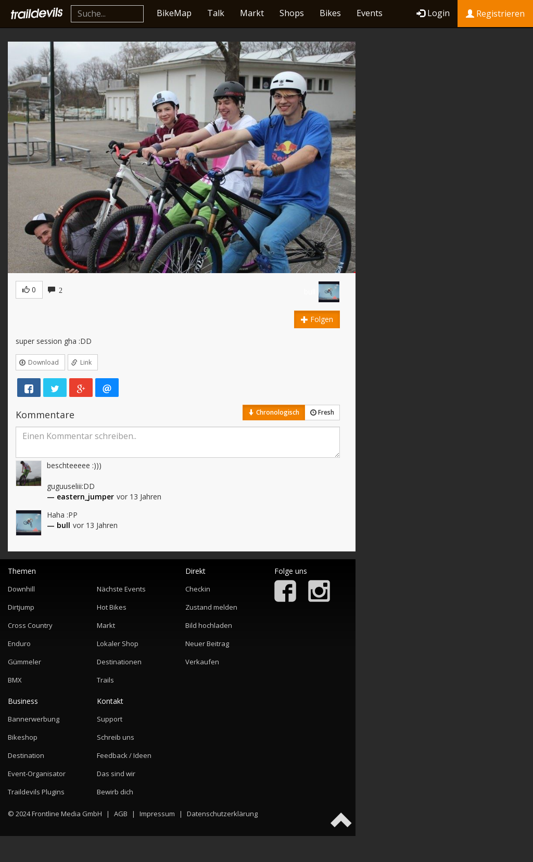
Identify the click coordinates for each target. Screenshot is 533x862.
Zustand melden (211, 607)
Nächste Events (121, 589)
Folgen (317, 319)
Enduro (19, 643)
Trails (105, 680)
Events (370, 13)
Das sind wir (116, 773)
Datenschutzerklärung (222, 813)
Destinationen (119, 661)
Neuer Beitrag (207, 643)
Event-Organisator (37, 773)
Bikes (330, 13)
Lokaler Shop (117, 643)
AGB (121, 813)
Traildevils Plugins (36, 791)
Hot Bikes (111, 607)
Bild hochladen (208, 625)
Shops (292, 13)
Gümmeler (24, 661)
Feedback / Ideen (124, 755)
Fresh (322, 412)
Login (433, 13)
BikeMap (174, 13)
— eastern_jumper (80, 496)
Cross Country (30, 625)
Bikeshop (22, 737)
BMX (15, 680)
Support (109, 719)
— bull (58, 525)
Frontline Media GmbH (67, 813)
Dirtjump (21, 607)
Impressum (157, 813)
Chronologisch (273, 412)
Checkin (197, 589)
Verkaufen (202, 661)
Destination (26, 755)
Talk (215, 13)
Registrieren (495, 13)
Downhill (21, 589)
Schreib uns (115, 737)
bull (309, 292)
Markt (252, 13)
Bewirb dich (115, 791)
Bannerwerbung (33, 719)
